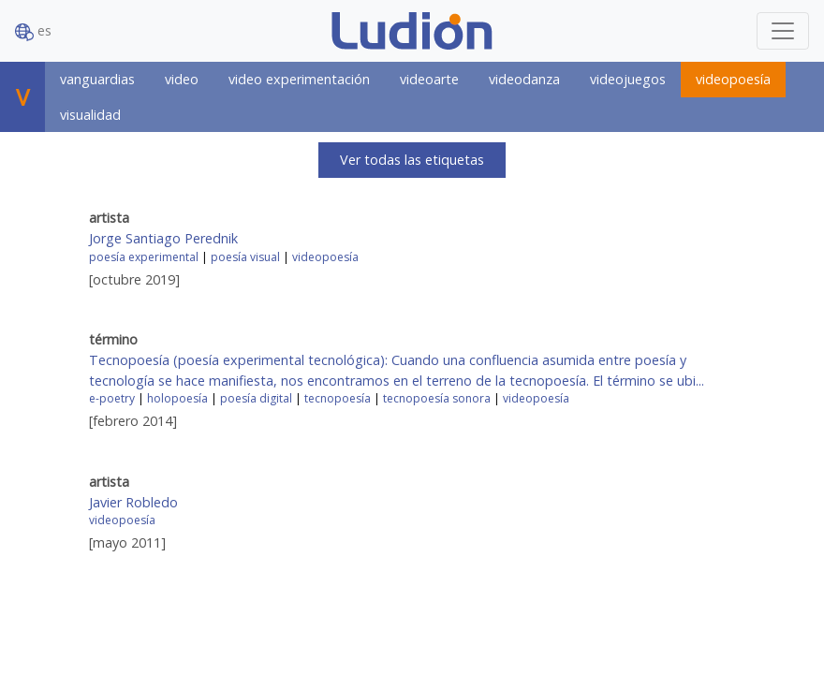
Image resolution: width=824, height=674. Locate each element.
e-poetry (112, 398)
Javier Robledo (133, 502)
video (182, 79)
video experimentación (299, 79)
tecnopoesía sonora (437, 398)
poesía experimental (144, 257)
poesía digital (256, 398)
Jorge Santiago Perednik (163, 238)
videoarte (429, 79)
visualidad (90, 115)
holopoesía (177, 398)
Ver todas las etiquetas (412, 159)
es (33, 31)
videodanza (524, 79)
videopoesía (733, 79)
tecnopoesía (337, 398)
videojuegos (628, 79)
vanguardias (97, 79)
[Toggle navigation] (783, 31)
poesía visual (245, 257)
